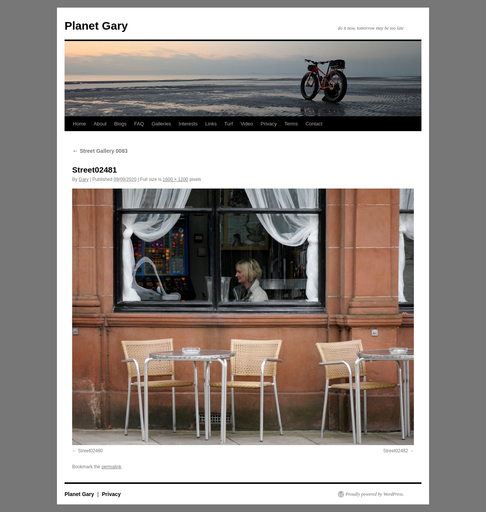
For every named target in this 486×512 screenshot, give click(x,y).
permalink (111, 466)
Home (79, 124)
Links (210, 124)
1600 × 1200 (175, 179)
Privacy (268, 124)
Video (246, 124)
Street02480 (90, 450)
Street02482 (395, 450)
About (100, 124)
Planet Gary (96, 25)
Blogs (120, 124)
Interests (188, 124)
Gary (83, 179)
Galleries (161, 124)
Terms (291, 124)
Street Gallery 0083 (100, 151)
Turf (228, 124)
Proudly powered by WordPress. (375, 494)
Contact (313, 124)
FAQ (139, 124)
